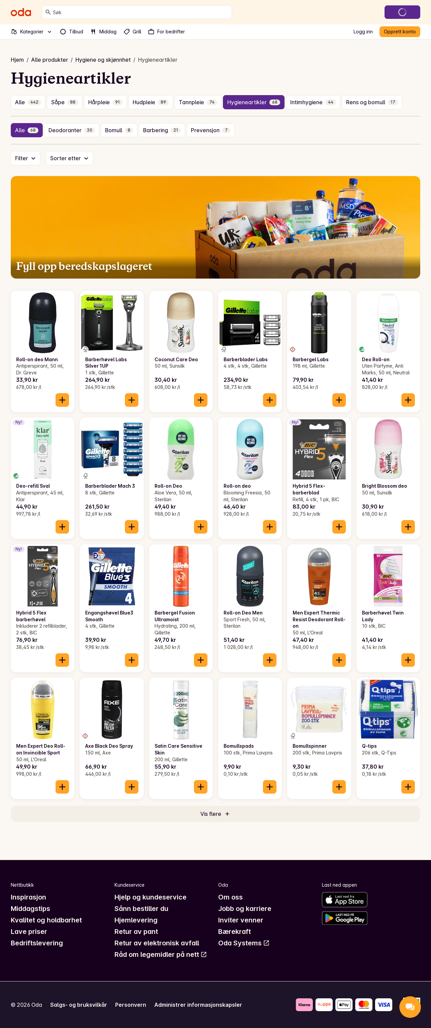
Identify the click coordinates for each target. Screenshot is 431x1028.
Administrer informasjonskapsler (198, 1004)
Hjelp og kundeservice (150, 897)
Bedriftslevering (37, 943)
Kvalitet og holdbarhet (46, 920)
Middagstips (30, 909)
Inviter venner (240, 920)
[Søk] (48, 12)
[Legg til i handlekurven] (62, 400)
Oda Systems (244, 943)
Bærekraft (234, 931)
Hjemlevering (136, 920)
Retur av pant (136, 931)
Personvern (130, 1004)
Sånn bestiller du (141, 909)
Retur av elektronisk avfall (156, 943)
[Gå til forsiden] (21, 12)
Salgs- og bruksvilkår (78, 1004)
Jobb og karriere (244, 909)
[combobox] (141, 12)
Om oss (230, 897)
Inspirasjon (28, 897)
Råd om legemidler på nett (160, 954)
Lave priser (29, 931)
